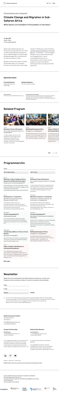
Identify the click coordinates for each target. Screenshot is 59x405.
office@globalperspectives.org (12, 322)
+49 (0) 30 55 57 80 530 (9, 324)
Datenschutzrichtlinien (11, 302)
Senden (32, 292)
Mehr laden (7, 261)
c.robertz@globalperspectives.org (38, 333)
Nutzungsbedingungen (24, 302)
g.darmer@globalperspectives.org (16, 95)
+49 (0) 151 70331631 (8, 335)
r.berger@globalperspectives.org (11, 333)
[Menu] (53, 3)
